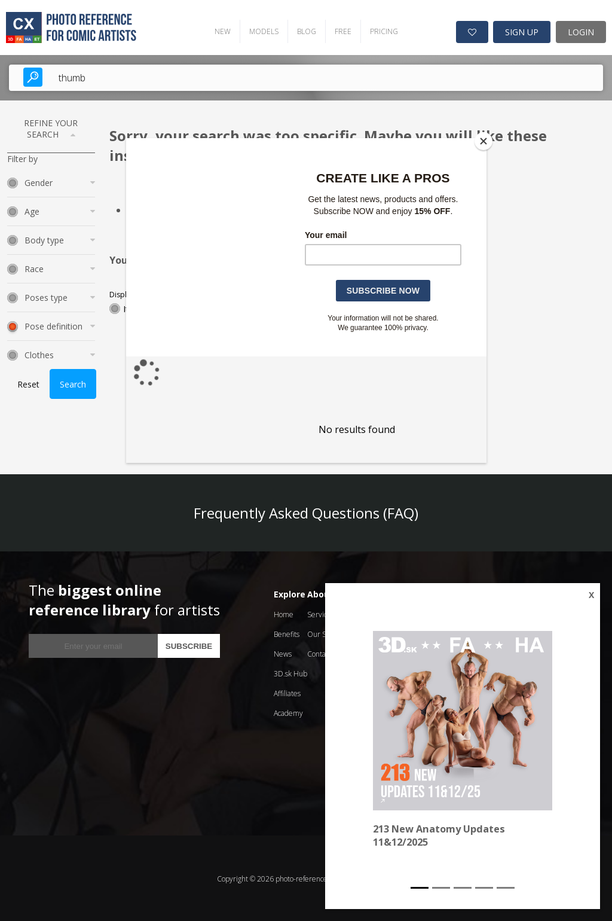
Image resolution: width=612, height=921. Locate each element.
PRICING (380, 30)
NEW (219, 30)
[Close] (483, 141)
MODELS (260, 30)
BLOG (303, 30)
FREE (339, 30)
